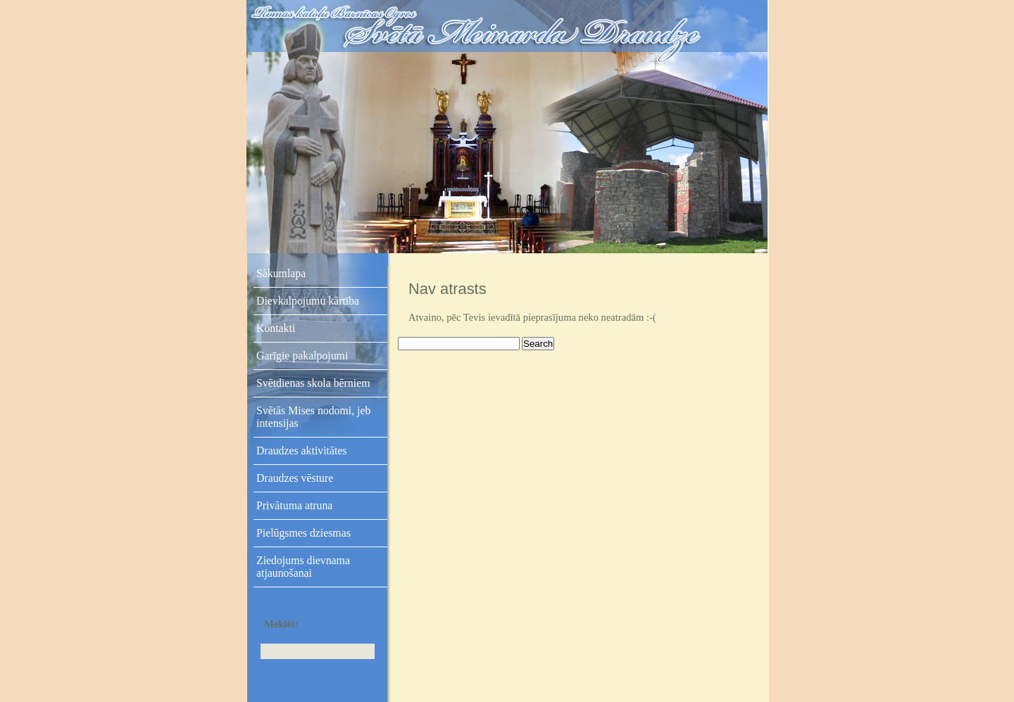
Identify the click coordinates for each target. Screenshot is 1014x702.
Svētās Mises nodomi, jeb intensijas (313, 416)
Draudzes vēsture (294, 478)
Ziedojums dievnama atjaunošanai (303, 566)
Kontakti (275, 328)
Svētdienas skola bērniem (313, 383)
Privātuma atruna (294, 505)
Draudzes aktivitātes (301, 451)
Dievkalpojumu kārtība (307, 301)
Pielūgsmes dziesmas (303, 533)
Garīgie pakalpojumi (302, 356)
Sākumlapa (281, 273)
